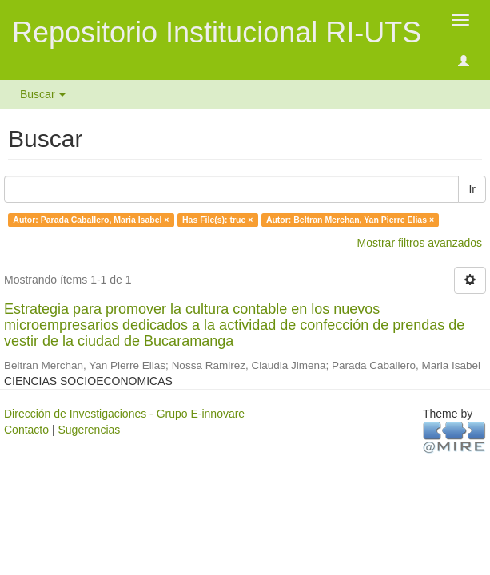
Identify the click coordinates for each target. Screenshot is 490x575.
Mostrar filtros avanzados (419, 242)
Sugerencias (89, 429)
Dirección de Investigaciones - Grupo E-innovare (124, 413)
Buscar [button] (43, 94)
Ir (472, 189)
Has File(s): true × (217, 219)
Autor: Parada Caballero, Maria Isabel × (91, 219)
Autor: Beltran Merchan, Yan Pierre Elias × (350, 219)
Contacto (26, 429)
